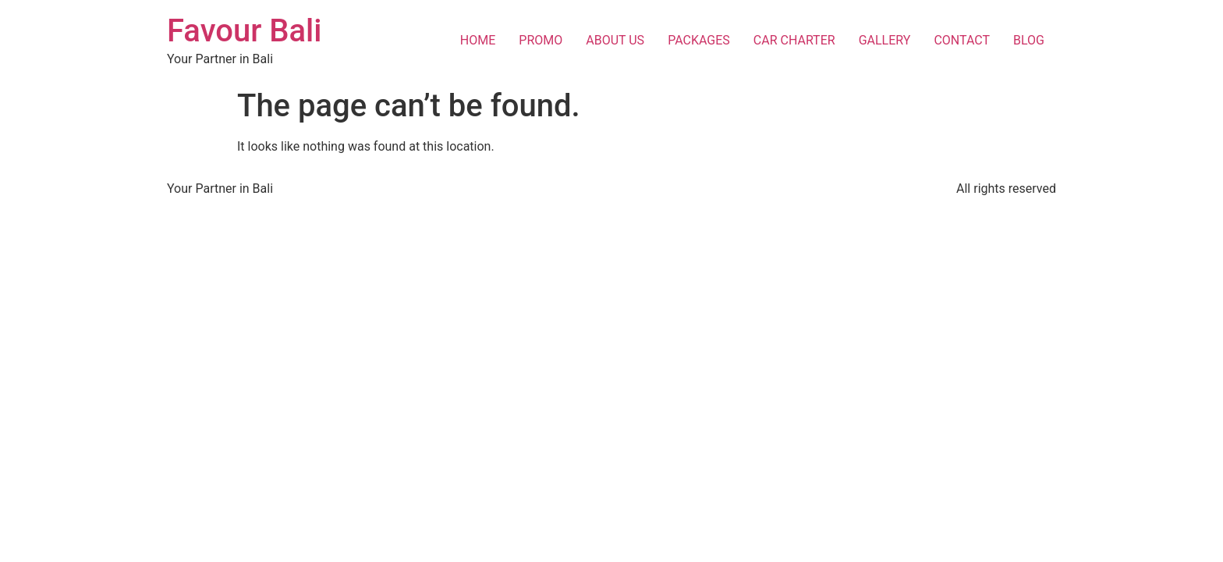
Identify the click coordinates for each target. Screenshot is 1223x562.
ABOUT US (615, 40)
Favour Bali (244, 30)
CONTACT (962, 40)
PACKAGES (699, 40)
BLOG (1028, 40)
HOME (477, 40)
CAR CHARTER (794, 40)
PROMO (540, 40)
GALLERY (885, 40)
